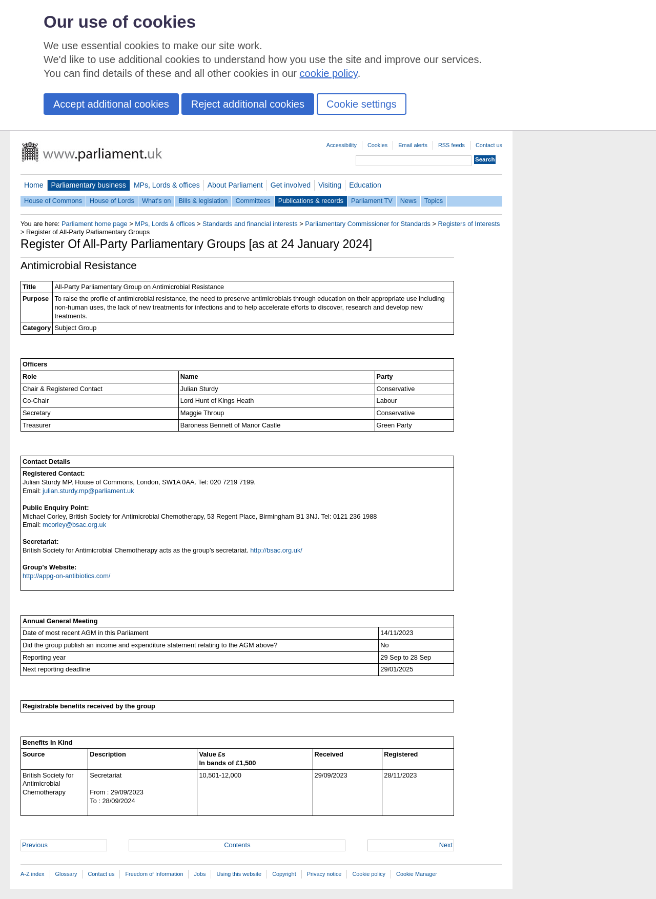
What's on (156, 201)
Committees (252, 201)
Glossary (66, 874)
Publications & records (310, 201)
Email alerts (412, 145)
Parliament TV (372, 201)
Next (446, 845)
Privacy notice (324, 874)
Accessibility (341, 145)
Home (34, 185)
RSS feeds (451, 145)
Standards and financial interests (250, 224)
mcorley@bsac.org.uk (74, 524)
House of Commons (53, 201)
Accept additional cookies (111, 104)
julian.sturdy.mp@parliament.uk (88, 491)
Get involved (291, 185)
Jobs (200, 874)
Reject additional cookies (247, 104)
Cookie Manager (416, 874)
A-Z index (32, 874)
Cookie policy (368, 874)
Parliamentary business (88, 185)
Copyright (284, 874)
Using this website (238, 874)
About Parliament (235, 185)
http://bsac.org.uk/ (276, 550)
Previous (35, 845)
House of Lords (112, 201)
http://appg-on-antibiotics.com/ (66, 576)
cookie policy (329, 73)
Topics (433, 201)
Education (365, 185)
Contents (237, 845)
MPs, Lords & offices (167, 185)
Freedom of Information (154, 874)
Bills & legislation (203, 201)
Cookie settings (361, 104)
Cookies (377, 145)
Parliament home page (94, 224)
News (408, 201)
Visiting (329, 185)
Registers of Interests (469, 224)
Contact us (489, 145)
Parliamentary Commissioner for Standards (367, 224)
